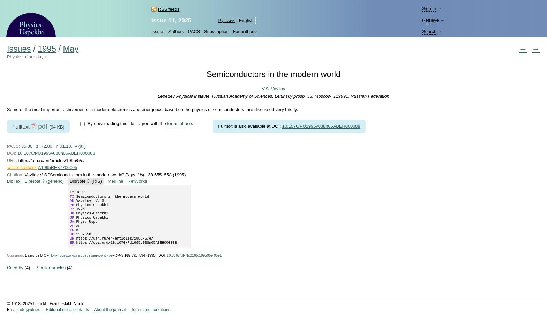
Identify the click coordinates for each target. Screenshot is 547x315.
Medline (115, 181)
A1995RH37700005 (57, 167)
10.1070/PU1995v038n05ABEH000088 (321, 126)
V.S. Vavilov (273, 88)
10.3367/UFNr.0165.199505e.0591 (194, 264)
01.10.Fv (68, 146)
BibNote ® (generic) (44, 181)
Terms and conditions (150, 309)
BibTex (13, 181)
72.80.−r (49, 146)
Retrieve (430, 20)
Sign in (429, 8)
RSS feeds (168, 9)
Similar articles (51, 276)
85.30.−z (29, 146)
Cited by (15, 276)
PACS (194, 31)
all (82, 146)
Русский (226, 20)
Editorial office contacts (67, 309)
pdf (42, 126)
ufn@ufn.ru (30, 309)
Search (429, 31)
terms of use (179, 123)
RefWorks (137, 181)
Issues (157, 31)
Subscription (216, 31)
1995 (47, 48)
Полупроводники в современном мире (81, 264)
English (246, 20)
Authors (176, 31)
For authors (244, 31)
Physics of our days (26, 56)
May (71, 48)
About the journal (110, 309)
